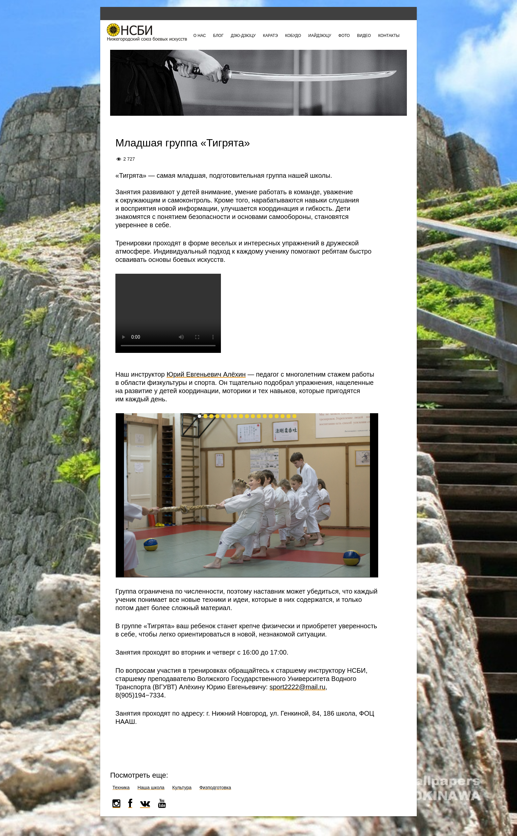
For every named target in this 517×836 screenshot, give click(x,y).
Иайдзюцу (319, 35)
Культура (182, 787)
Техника (121, 787)
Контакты (389, 35)
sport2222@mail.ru (297, 687)
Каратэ (270, 35)
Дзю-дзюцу (243, 35)
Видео (364, 35)
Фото (344, 35)
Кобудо (293, 35)
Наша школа (151, 787)
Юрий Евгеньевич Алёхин (206, 374)
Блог (218, 35)
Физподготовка (215, 787)
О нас (200, 35)
